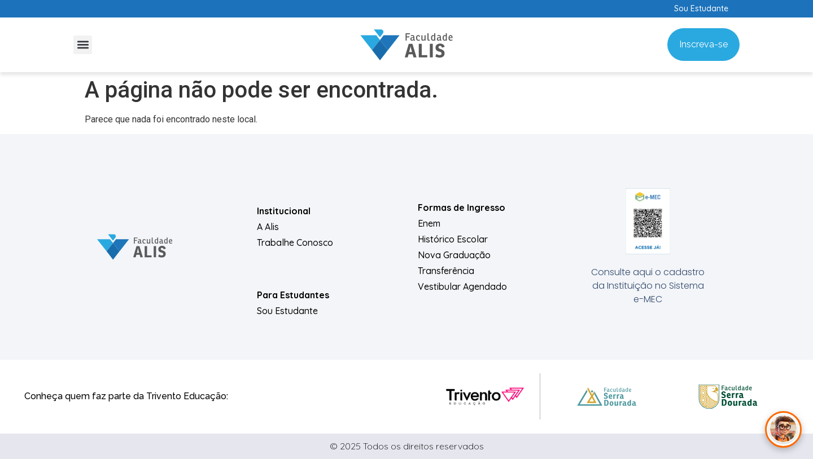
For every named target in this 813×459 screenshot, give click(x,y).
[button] (82, 45)
